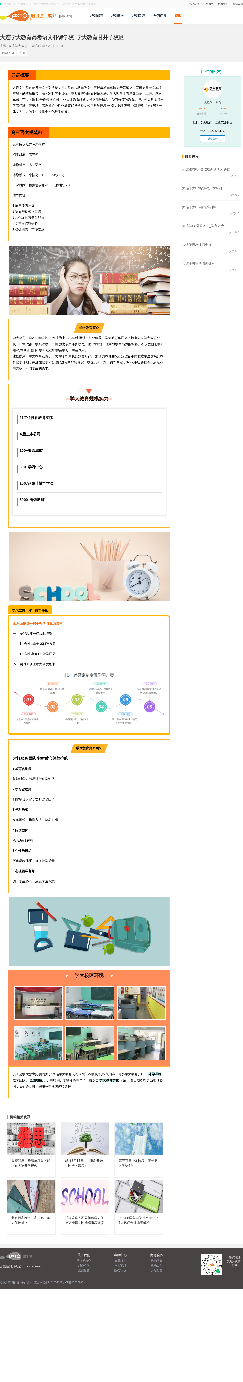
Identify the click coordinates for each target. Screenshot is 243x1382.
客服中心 (223, 3)
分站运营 (156, 1270)
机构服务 (156, 1260)
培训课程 (96, 15)
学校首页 (194, 3)
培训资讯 (23, 3)
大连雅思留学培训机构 (198, 263)
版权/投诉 (120, 1270)
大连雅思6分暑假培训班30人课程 (206, 169)
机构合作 (156, 1265)
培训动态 (138, 15)
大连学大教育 (18, 46)
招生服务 (208, 3)
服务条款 (84, 1265)
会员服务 (120, 1260)
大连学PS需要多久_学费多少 (203, 226)
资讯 (178, 15)
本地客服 (120, 1265)
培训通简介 (84, 1260)
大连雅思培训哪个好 (196, 244)
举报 (22, 53)
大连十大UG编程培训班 (199, 207)
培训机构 (117, 15)
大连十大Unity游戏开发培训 (202, 188)
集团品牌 (84, 1270)
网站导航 (237, 3)
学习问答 (159, 15)
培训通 (8, 3)
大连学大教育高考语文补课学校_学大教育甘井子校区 (65, 3)
